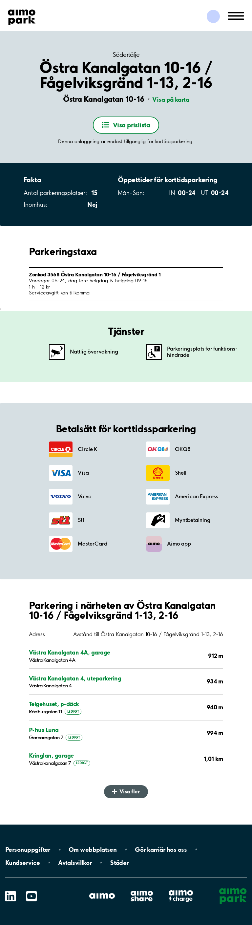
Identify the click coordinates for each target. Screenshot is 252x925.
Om (92, 849)
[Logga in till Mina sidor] (213, 16)
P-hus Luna (44, 729)
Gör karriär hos (161, 849)
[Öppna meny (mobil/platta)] (236, 15)
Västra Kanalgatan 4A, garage (69, 652)
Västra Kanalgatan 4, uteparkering (75, 678)
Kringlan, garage (51, 755)
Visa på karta (170, 99)
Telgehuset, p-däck (54, 703)
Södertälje (126, 54)
